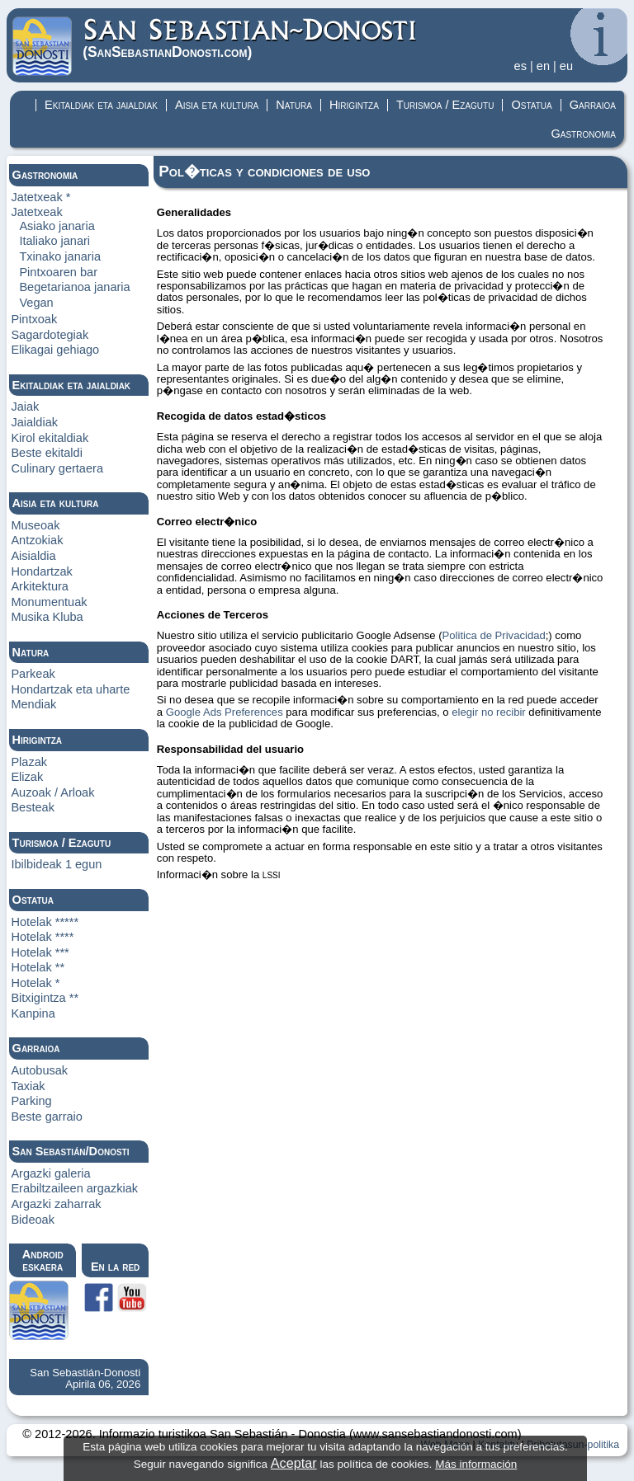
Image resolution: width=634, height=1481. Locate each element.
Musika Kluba (47, 616)
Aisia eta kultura (216, 104)
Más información (476, 1464)
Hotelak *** (40, 952)
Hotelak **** (42, 936)
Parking (31, 1100)
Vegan (36, 302)
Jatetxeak (36, 212)
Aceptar (294, 1462)
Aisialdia (33, 555)
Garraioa (593, 104)
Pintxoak (34, 319)
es (520, 66)
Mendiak (33, 704)
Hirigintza (354, 104)
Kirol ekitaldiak (49, 437)
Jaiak (25, 406)
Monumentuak (49, 602)
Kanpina (32, 1013)
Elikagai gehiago (55, 349)
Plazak (29, 762)
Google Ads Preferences (224, 712)
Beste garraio (47, 1116)
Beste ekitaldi (47, 452)
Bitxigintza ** (44, 997)
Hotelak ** (37, 967)
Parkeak (32, 673)
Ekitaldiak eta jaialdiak (101, 104)
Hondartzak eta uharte (70, 689)
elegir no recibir (489, 712)
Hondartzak (41, 571)
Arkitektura (40, 586)
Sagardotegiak (49, 334)
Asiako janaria (56, 226)
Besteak (32, 807)
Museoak (35, 525)
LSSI (272, 875)
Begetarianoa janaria (74, 287)
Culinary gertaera (57, 468)
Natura (294, 104)
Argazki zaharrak (56, 1204)
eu (566, 66)
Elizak (27, 776)
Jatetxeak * (40, 197)
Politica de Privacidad (494, 635)
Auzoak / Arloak (52, 792)
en (543, 66)
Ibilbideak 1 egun (56, 864)
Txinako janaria (60, 256)
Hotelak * (35, 983)
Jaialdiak (34, 422)
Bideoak (32, 1219)
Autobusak (39, 1070)
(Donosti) (251, 38)
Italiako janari (54, 240)
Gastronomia (583, 133)
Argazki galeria (50, 1173)
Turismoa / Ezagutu (445, 104)
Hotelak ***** (44, 922)
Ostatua (531, 104)
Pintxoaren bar (58, 272)
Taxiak (28, 1086)
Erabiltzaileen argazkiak (74, 1188)
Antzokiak (37, 540)
